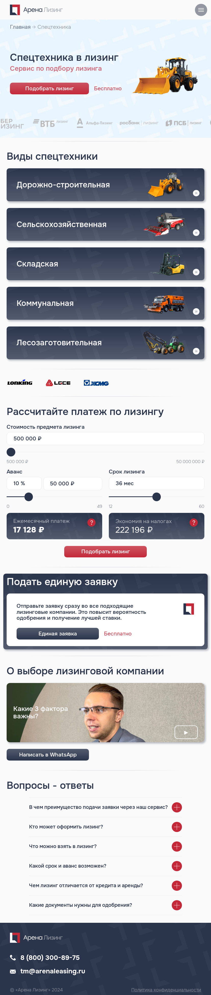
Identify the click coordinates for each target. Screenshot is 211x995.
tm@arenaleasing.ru (52, 971)
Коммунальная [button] (45, 303)
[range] (156, 497)
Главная (20, 27)
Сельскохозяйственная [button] (62, 224)
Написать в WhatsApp (48, 754)
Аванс (14, 471)
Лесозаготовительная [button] (59, 343)
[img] (105, 263)
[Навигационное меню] (201, 10)
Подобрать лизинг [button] (49, 88)
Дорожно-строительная (63, 185)
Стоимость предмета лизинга (46, 427)
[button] (164, 224)
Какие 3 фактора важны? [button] (40, 712)
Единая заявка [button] (57, 633)
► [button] (186, 732)
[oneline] (72, 483)
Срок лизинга (127, 471)
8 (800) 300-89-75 (50, 958)
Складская (37, 264)
